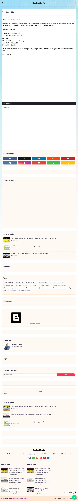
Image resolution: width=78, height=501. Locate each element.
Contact (5, 393)
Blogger (25, 498)
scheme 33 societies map (10, 290)
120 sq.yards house (8, 282)
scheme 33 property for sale (50, 288)
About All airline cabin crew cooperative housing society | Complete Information (33, 238)
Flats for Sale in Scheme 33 (44, 285)
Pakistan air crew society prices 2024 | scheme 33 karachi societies (29, 253)
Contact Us (65, 498)
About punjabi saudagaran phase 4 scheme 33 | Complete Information (31, 414)
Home (4, 391)
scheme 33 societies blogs (65, 288)
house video (7, 288)
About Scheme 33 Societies (22, 285)
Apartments (33, 285)
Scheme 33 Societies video (24, 290)
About (40, 391)
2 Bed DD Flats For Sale (31, 282)
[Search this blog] (30, 374)
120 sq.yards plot (19, 282)
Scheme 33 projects (37, 288)
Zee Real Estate (39, 3)
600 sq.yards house (8, 285)
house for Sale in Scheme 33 (59, 285)
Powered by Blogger (21, 323)
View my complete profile (16, 346)
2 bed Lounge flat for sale (44, 282)
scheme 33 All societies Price (23, 288)
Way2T (13, 498)
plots (13, 288)
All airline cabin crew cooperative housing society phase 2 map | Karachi (31, 246)
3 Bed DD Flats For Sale (58, 282)
